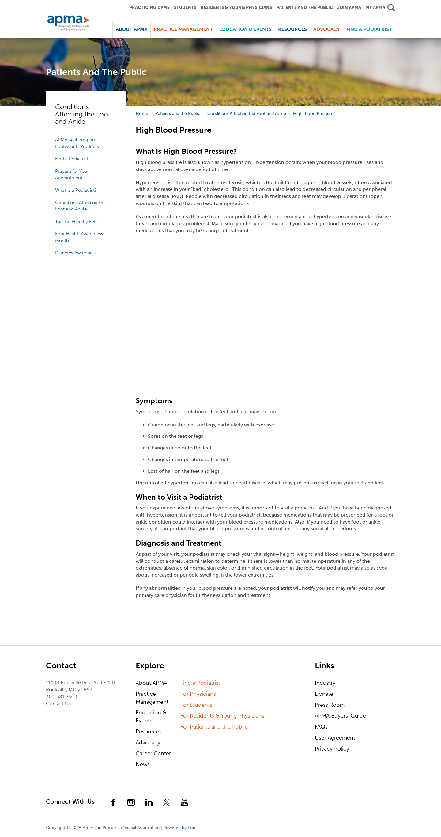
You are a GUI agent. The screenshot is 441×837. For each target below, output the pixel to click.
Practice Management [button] (183, 29)
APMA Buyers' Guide (340, 715)
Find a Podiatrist (369, 29)
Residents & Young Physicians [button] (236, 7)
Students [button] (185, 7)
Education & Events (151, 716)
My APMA (375, 7)
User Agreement (335, 737)
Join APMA (349, 7)
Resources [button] (292, 29)
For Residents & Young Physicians (222, 715)
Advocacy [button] (326, 29)
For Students (196, 705)
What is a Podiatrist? (76, 190)
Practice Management (152, 698)
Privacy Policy (332, 748)
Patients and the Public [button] (304, 7)
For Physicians (198, 694)
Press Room (330, 705)
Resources (149, 731)
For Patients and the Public (214, 726)
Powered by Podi (179, 827)
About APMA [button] (131, 29)
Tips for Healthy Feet (76, 221)
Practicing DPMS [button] (149, 7)
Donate (324, 694)
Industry (325, 683)
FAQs (321, 726)
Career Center (153, 753)
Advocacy (148, 742)
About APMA (151, 683)
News (143, 764)
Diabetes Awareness (76, 253)
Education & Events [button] (245, 29)
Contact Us (58, 703)
